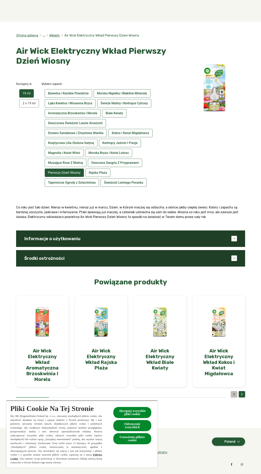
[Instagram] (242, 464)
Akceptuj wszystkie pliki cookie (132, 412)
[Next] (242, 394)
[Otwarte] (241, 11)
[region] (81, 434)
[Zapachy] (69, 11)
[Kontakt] (227, 11)
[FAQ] (209, 11)
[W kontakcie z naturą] (180, 11)
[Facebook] (231, 464)
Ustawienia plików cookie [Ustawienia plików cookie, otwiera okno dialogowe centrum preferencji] (132, 438)
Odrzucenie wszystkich (132, 425)
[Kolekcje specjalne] (135, 11)
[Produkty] (99, 11)
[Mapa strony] (158, 452)
